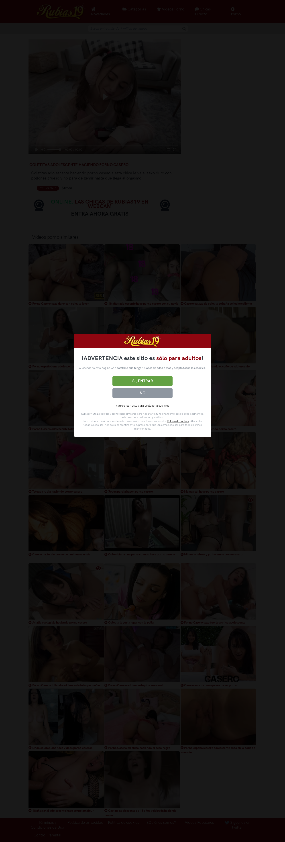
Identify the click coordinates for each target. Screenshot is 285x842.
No (142, 393)
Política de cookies (178, 421)
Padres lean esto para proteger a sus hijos (142, 405)
